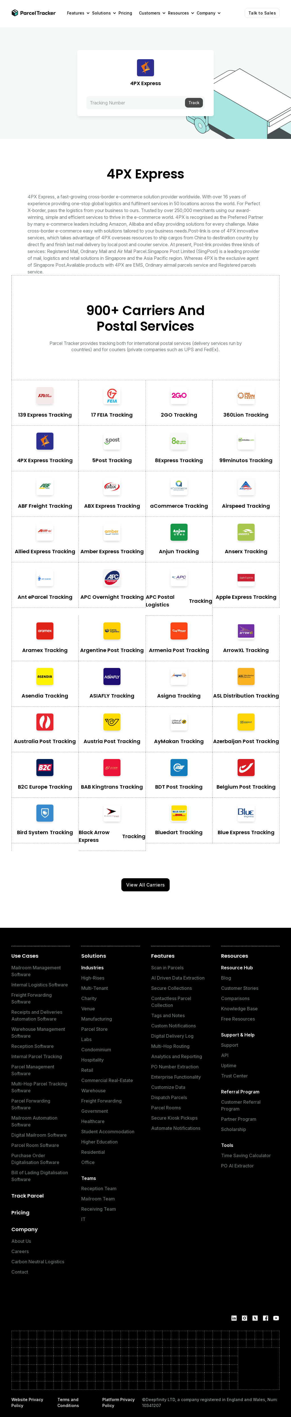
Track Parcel (27, 1195)
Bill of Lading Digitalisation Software (39, 1176)
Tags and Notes (168, 1015)
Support (229, 1045)
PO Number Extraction (175, 1067)
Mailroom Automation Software (34, 1121)
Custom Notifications (173, 1026)
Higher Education (99, 1142)
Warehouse (93, 1090)
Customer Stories (239, 988)
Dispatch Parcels (169, 1097)
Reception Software (32, 1046)
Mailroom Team (98, 1199)
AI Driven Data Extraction (178, 978)
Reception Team (99, 1188)
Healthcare (93, 1121)
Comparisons (235, 998)
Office (88, 1162)
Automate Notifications (175, 1128)
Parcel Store (94, 1029)
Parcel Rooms (166, 1107)
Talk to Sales (262, 13)
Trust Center (234, 1076)
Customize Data (168, 1087)
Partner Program (238, 1119)
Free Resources (238, 1019)
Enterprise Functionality (176, 1077)
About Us (21, 1241)
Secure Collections (171, 988)
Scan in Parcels (167, 967)
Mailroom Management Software (36, 971)
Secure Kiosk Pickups (174, 1118)
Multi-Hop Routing (170, 1046)
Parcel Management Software (32, 1070)
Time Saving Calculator (246, 1155)
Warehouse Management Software (38, 1032)
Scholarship (233, 1129)
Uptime (228, 1065)
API (224, 1055)
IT (83, 1219)
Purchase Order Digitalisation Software (35, 1159)
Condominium (96, 1049)
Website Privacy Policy (27, 1402)
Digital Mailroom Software (39, 1135)
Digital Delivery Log (172, 1036)
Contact (19, 1272)
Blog (226, 978)
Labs (86, 1039)
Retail (87, 1070)
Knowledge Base (239, 1008)
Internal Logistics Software (39, 985)
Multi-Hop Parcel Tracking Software (39, 1087)
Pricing (20, 1212)
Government (94, 1111)
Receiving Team (98, 1209)
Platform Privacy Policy (118, 1402)
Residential (93, 1152)
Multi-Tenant (94, 988)
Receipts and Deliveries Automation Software (36, 1015)
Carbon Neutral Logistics (37, 1261)
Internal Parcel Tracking (36, 1056)
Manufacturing (96, 1019)
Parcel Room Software (35, 1145)
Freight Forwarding (101, 1101)
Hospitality (92, 1060)
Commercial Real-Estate (107, 1080)
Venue (88, 1008)
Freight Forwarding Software (31, 998)
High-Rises (92, 978)
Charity (89, 998)
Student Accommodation (107, 1131)
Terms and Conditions (68, 1402)
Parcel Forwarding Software (30, 1104)
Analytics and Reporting (176, 1056)
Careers (20, 1251)
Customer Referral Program (241, 1105)
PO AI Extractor (237, 1166)
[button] (76, 13)
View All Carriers (145, 885)
